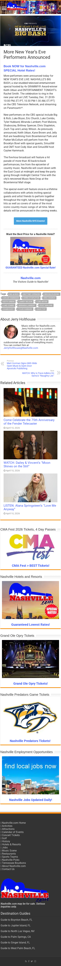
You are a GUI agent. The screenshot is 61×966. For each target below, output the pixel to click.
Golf (4, 838)
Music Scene (9, 850)
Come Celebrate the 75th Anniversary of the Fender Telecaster (29, 421)
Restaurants (9, 853)
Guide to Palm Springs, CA (16, 936)
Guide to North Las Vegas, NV (17, 931)
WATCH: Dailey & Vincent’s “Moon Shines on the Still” (27, 464)
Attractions (8, 829)
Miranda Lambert (27, 305)
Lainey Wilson (25, 302)
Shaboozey (8, 309)
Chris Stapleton (31, 298)
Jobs (5, 847)
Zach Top (41, 309)
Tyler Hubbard (25, 309)
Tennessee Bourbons (14, 862)
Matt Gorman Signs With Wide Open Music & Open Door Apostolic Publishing (23, 365)
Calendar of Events (13, 832)
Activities (7, 825)
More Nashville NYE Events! (30, 221)
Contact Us (8, 869)
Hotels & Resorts (11, 844)
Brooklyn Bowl (51, 294)
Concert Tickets (11, 835)
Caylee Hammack (11, 298)
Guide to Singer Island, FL (15, 942)
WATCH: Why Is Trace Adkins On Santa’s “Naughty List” (37, 373)
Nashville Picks (10, 859)
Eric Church (49, 298)
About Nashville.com (14, 866)
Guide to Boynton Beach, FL (16, 919)
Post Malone (46, 305)
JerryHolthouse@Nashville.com (21, 347)
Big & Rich (14, 294)
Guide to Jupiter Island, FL (16, 925)
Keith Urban (8, 302)
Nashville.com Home (14, 822)
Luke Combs (8, 305)
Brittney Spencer (31, 294)
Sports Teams (10, 856)
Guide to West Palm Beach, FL (18, 948)
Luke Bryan (42, 302)
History (6, 841)
